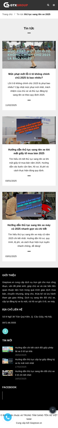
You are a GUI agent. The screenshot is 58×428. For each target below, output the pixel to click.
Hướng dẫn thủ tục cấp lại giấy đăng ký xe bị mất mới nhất (35, 361)
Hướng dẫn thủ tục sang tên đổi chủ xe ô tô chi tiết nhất (35, 373)
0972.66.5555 (9, 322)
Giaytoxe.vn (36, 423)
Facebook (12, 395)
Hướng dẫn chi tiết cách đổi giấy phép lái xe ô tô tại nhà (34, 349)
